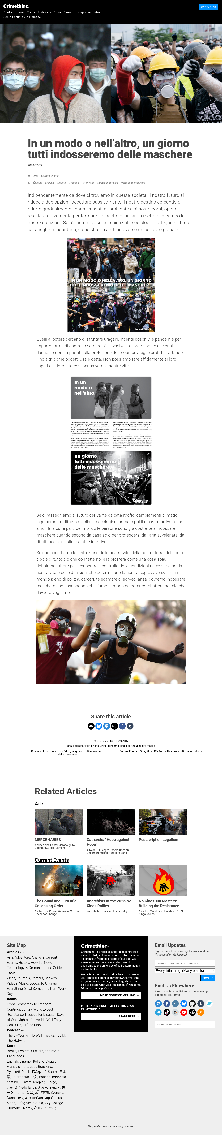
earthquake (134, 746)
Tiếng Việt (24, 1103)
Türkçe (51, 1082)
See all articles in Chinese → (24, 17)
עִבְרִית (22, 1098)
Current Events (50, 176)
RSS (22, 952)
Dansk (11, 1098)
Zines (11, 978)
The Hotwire (16, 1040)
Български (20, 1077)
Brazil (70, 746)
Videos (12, 983)
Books (7, 12)
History (24, 962)
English (49, 182)
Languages (84, 12)
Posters (37, 978)
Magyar (38, 1082)
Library (20, 12)
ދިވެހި (47, 1103)
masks (151, 746)
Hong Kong (92, 746)
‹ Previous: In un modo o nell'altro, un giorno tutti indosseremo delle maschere (67, 753)
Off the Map (32, 1025)
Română (21, 1092)
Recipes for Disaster (40, 1014)
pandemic (113, 746)
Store (57, 12)
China (103, 746)
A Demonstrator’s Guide (44, 968)
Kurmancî (14, 1108)
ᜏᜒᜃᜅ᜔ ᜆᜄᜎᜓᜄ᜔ (45, 1108)
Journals (23, 978)
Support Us (208, 6)
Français (74, 182)
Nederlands (27, 1087)
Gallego (57, 1103)
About (98, 12)
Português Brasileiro (133, 182)
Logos (34, 983)
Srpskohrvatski (49, 1087)
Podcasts (44, 12)
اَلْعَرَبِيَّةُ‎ (35, 1092)
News (48, 962)
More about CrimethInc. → (119, 995)
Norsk (27, 1108)
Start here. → (129, 1016)
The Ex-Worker (18, 1035)
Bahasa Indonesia (107, 182)
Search (69, 12)
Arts (35, 176)
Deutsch (52, 1061)
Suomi (53, 1072)
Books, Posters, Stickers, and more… (34, 1051)
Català (38, 1103)
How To (36, 962)
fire (144, 746)
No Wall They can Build (47, 1035)
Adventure (22, 957)
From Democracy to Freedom (29, 1004)
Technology (15, 968)
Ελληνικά (88, 182)
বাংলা (45, 1092)
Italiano (38, 1061)
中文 (34, 1077)
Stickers (51, 978)
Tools (31, 12)
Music (23, 983)
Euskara (25, 1082)
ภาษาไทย (36, 1098)
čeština (37, 182)
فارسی (12, 1087)
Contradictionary (19, 1009)
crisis (123, 746)
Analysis (38, 957)
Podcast (13, 1030)
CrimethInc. (16, 6)
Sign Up (207, 978)
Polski (26, 1072)
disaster (79, 746)
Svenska (57, 1092)
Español (61, 182)
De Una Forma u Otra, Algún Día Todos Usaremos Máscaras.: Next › (160, 751)
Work (37, 1009)
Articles (13, 952)
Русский (13, 1072)
